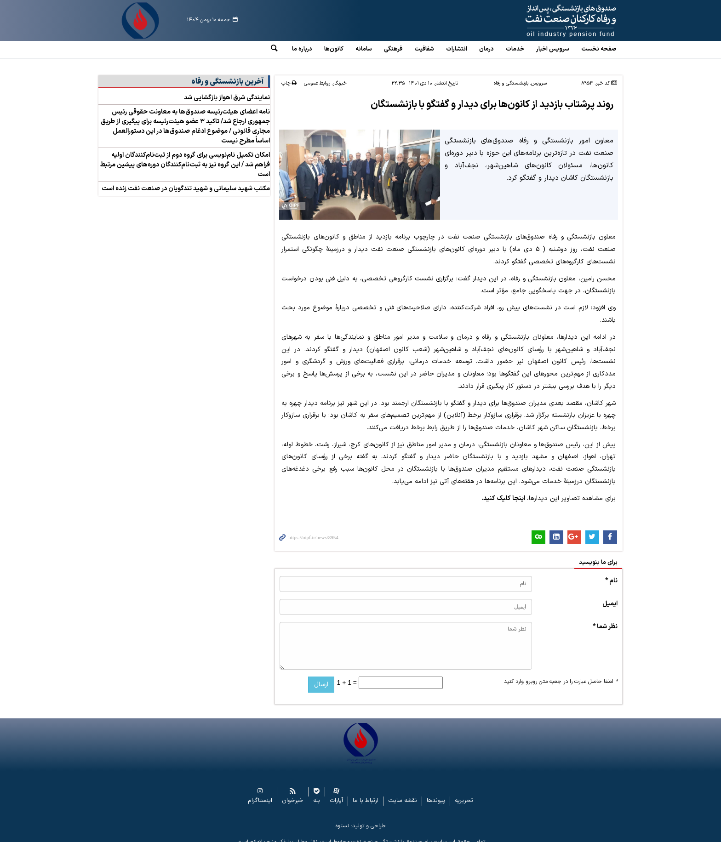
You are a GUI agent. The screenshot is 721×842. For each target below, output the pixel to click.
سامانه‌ (363, 49)
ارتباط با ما (365, 793)
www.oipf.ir (550, 20)
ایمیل (610, 596)
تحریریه (464, 793)
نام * (611, 573)
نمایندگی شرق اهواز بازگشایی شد (227, 91)
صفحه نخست (599, 49)
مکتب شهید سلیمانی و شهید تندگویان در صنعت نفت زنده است (186, 182)
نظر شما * (605, 619)
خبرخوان (292, 793)
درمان (486, 49)
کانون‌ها (333, 49)
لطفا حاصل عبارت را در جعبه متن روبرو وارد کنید (561, 674)
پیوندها (436, 793)
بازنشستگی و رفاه (510, 76)
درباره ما (302, 49)
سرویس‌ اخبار (552, 49)
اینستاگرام (260, 793)
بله (316, 793)
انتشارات (456, 49)
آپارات (336, 793)
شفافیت (424, 49)
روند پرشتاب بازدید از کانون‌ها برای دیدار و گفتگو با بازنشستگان (490, 97)
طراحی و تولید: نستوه (360, 818)
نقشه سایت (402, 793)
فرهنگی (393, 49)
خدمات (515, 49)
